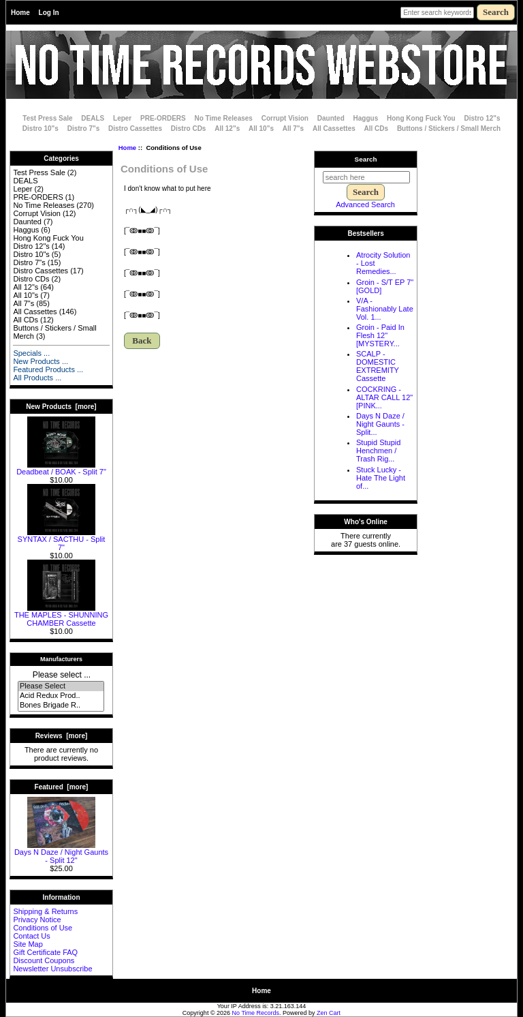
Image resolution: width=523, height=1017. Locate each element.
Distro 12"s (482, 118)
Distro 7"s (83, 128)
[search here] (366, 177)
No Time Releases (224, 118)
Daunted (331, 118)
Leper (122, 118)
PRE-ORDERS (163, 118)
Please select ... (62, 675)
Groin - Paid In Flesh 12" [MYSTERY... (380, 335)
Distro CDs (188, 128)
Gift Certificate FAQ (45, 952)
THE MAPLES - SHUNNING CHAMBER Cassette (61, 615)
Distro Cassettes (135, 128)
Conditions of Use (42, 928)
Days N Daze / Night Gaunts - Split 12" (61, 852)
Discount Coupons (43, 960)
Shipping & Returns (45, 911)
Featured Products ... (48, 369)
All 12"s (227, 128)
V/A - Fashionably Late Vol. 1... (384, 309)
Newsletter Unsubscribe (52, 969)
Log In (49, 12)
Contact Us (31, 936)
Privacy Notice (37, 919)
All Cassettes (334, 128)
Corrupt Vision (285, 118)
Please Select (61, 686)
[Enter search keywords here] (437, 12)
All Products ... (37, 378)
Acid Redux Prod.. (61, 696)
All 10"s (261, 128)
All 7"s (293, 128)
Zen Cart (328, 1013)
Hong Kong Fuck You (421, 118)
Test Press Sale (47, 118)
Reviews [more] (61, 736)
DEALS (92, 118)
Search (366, 159)
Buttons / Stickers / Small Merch (449, 128)
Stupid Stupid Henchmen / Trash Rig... (378, 450)
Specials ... (31, 353)
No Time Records (256, 1013)
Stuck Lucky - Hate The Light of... (380, 478)
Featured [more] (62, 787)
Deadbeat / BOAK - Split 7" (61, 468)
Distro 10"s (40, 128)
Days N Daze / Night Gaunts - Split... (380, 424)
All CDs (376, 128)
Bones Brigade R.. (61, 705)
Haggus (366, 118)
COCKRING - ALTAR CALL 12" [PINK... (384, 397)
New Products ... (40, 361)
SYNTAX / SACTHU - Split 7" (62, 539)
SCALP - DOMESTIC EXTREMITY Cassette (377, 366)
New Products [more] (61, 406)
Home (20, 12)
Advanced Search (365, 204)
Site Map (27, 944)
